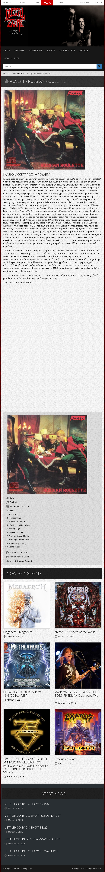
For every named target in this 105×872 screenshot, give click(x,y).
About (21, 2)
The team (34, 2)
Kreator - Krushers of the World (75, 632)
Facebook (84, 2)
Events (50, 50)
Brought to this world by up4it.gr (17, 868)
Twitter (97, 2)
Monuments (11, 58)
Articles (84, 50)
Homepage (8, 2)
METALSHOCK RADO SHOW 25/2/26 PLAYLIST (32, 839)
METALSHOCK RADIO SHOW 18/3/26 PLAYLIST (22, 693)
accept (13, 561)
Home (6, 73)
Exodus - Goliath (66, 759)
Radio (47, 2)
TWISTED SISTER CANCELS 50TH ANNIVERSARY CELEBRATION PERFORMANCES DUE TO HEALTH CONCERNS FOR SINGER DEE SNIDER (25, 765)
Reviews (19, 50)
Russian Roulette (25, 561)
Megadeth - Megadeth (17, 632)
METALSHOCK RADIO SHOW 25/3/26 (26, 804)
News (6, 50)
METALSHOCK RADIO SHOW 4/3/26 (25, 827)
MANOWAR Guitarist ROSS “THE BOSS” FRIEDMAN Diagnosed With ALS (77, 695)
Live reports (67, 50)
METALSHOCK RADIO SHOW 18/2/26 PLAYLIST (32, 851)
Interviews (35, 50)
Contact (60, 2)
